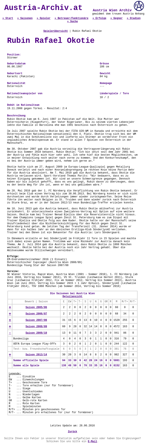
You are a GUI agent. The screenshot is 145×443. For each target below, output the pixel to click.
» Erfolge (99, 18)
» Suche (72, 21)
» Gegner (116, 18)
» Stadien (134, 18)
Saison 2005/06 (36, 307)
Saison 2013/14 (36, 354)
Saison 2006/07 (36, 313)
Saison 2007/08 (36, 320)
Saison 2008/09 (36, 326)
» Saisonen (25, 18)
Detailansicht (72, 296)
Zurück (72, 431)
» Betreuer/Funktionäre (71, 18)
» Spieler (44, 18)
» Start (7, 18)
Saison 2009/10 (36, 333)
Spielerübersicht (55, 31)
